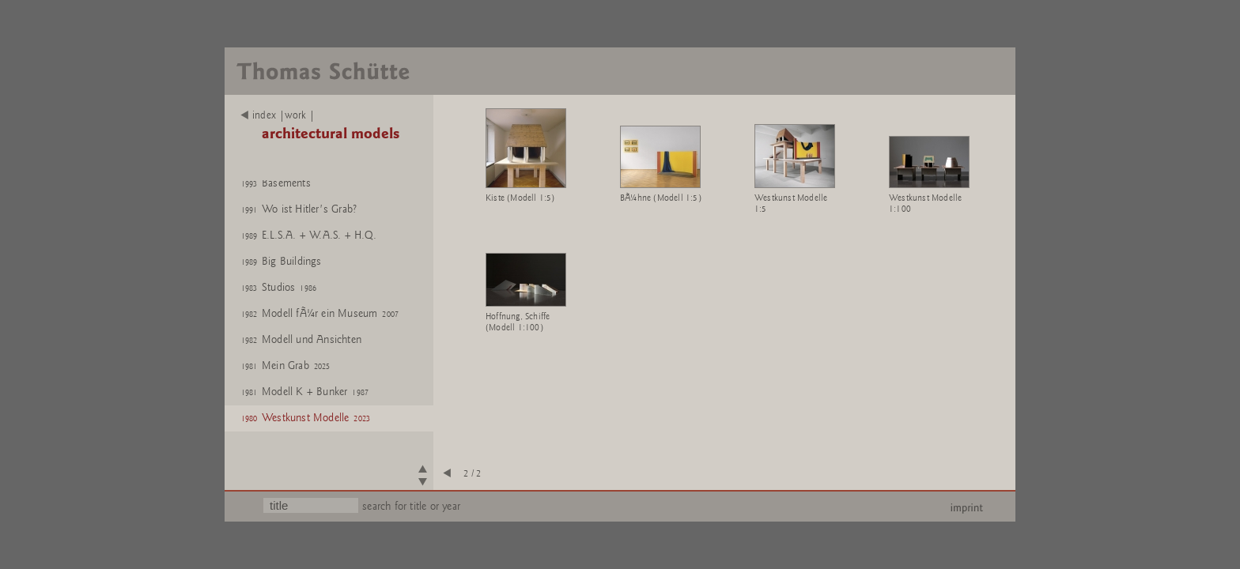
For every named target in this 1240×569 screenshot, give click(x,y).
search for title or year (411, 506)
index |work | (278, 115)
